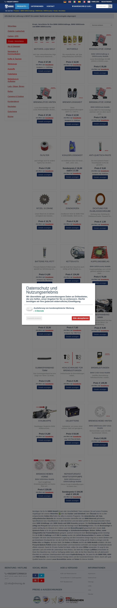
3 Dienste (38, 311)
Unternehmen (37, 6)
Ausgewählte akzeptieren (34, 318)
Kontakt (50, 6)
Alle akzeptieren (81, 318)
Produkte (22, 6)
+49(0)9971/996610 (12, 2)
